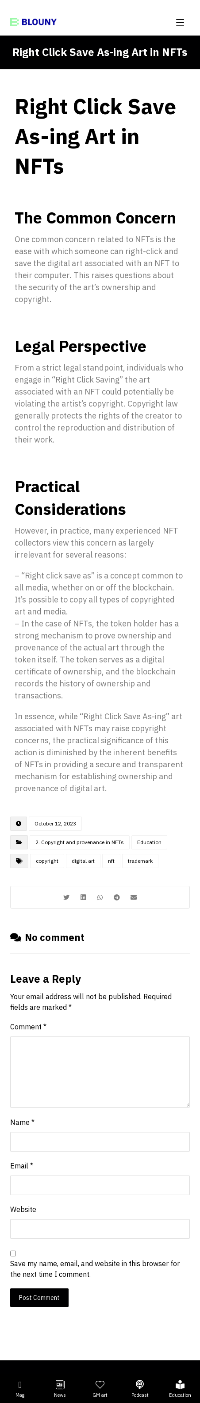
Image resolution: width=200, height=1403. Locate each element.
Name (22, 1122)
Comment (28, 1026)
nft (111, 860)
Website (23, 1209)
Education (149, 842)
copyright (47, 860)
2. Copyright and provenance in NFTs (79, 842)
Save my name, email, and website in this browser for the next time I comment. (95, 1269)
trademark (140, 860)
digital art (83, 860)
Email (21, 1165)
